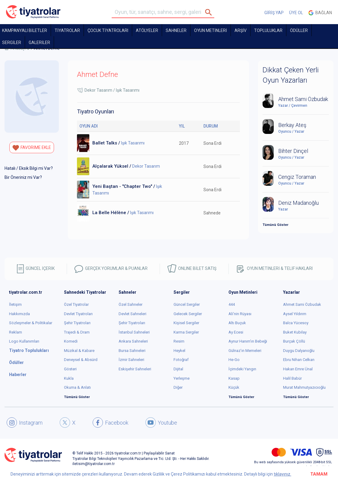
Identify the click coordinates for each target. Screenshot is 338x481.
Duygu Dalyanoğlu (298, 350)
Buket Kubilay (295, 332)
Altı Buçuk (237, 323)
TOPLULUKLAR (268, 30)
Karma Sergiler (186, 332)
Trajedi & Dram (77, 332)
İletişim (15, 304)
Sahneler (176, 30)
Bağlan (320, 12)
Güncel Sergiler (187, 304)
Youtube (161, 422)
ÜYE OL (296, 12)
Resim (179, 341)
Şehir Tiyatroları (77, 323)
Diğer (178, 387)
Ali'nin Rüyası (239, 314)
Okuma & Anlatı (77, 387)
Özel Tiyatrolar (76, 304)
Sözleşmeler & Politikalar (30, 323)
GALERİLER (39, 42)
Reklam (15, 332)
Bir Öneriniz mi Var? (23, 177)
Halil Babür (292, 378)
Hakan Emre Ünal (298, 369)
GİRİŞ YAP (274, 12)
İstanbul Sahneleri (134, 332)
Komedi (71, 341)
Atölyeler (147, 30)
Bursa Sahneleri (132, 350)
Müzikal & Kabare (79, 350)
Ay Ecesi (235, 332)
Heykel (179, 350)
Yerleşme (182, 378)
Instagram (25, 422)
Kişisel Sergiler (186, 323)
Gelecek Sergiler (188, 314)
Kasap (234, 378)
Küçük (233, 387)
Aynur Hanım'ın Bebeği (247, 341)
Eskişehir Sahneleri (135, 369)
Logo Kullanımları (24, 341)
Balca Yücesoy (295, 323)
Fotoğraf (181, 359)
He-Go (234, 359)
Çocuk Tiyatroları (108, 30)
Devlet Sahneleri (132, 314)
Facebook (110, 422)
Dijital (178, 369)
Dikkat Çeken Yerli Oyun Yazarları (291, 75)
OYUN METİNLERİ (210, 30)
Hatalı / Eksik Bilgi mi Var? (29, 168)
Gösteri (70, 369)
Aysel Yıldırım (294, 314)
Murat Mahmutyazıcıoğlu (304, 387)
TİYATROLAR (67, 30)
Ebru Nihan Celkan (298, 359)
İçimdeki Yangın (242, 369)
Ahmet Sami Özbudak (302, 304)
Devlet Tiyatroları (78, 314)
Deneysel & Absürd (80, 359)
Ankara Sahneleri (133, 341)
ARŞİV (240, 30)
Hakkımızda (19, 314)
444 (231, 304)
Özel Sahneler (130, 304)
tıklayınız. (282, 474)
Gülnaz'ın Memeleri (244, 350)
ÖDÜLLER (299, 30)
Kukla (69, 378)
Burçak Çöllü (294, 341)
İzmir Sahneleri (131, 359)
